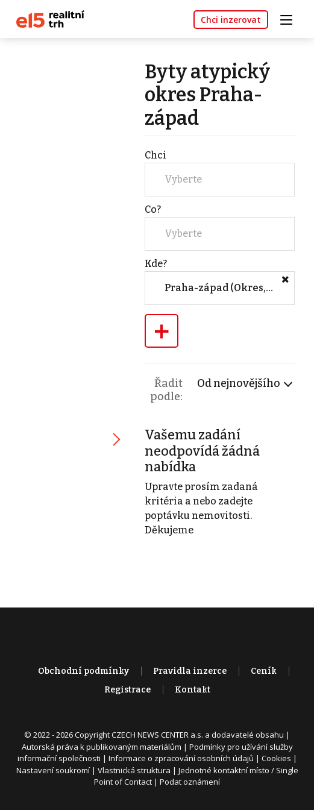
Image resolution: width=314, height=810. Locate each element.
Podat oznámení (190, 781)
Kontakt (192, 690)
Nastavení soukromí (53, 770)
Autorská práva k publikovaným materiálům (101, 746)
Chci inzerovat (231, 19)
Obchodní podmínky (83, 671)
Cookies (276, 758)
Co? (153, 209)
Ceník (264, 671)
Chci (155, 155)
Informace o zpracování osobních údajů (181, 758)
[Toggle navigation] (290, 18)
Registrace (127, 690)
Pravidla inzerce (190, 671)
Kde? (156, 263)
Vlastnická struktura (134, 770)
